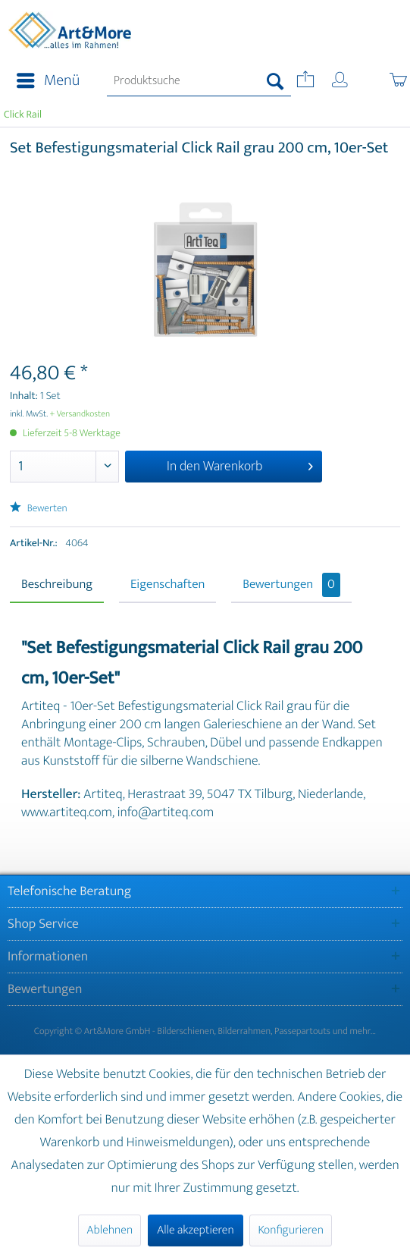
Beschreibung (56, 585)
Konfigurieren (290, 1230)
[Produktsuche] (199, 81)
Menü (48, 81)
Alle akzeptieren (195, 1230)
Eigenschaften (167, 585)
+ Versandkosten (80, 414)
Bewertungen (291, 585)
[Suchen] (275, 81)
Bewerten (38, 508)
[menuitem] (43, 81)
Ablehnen (109, 1230)
